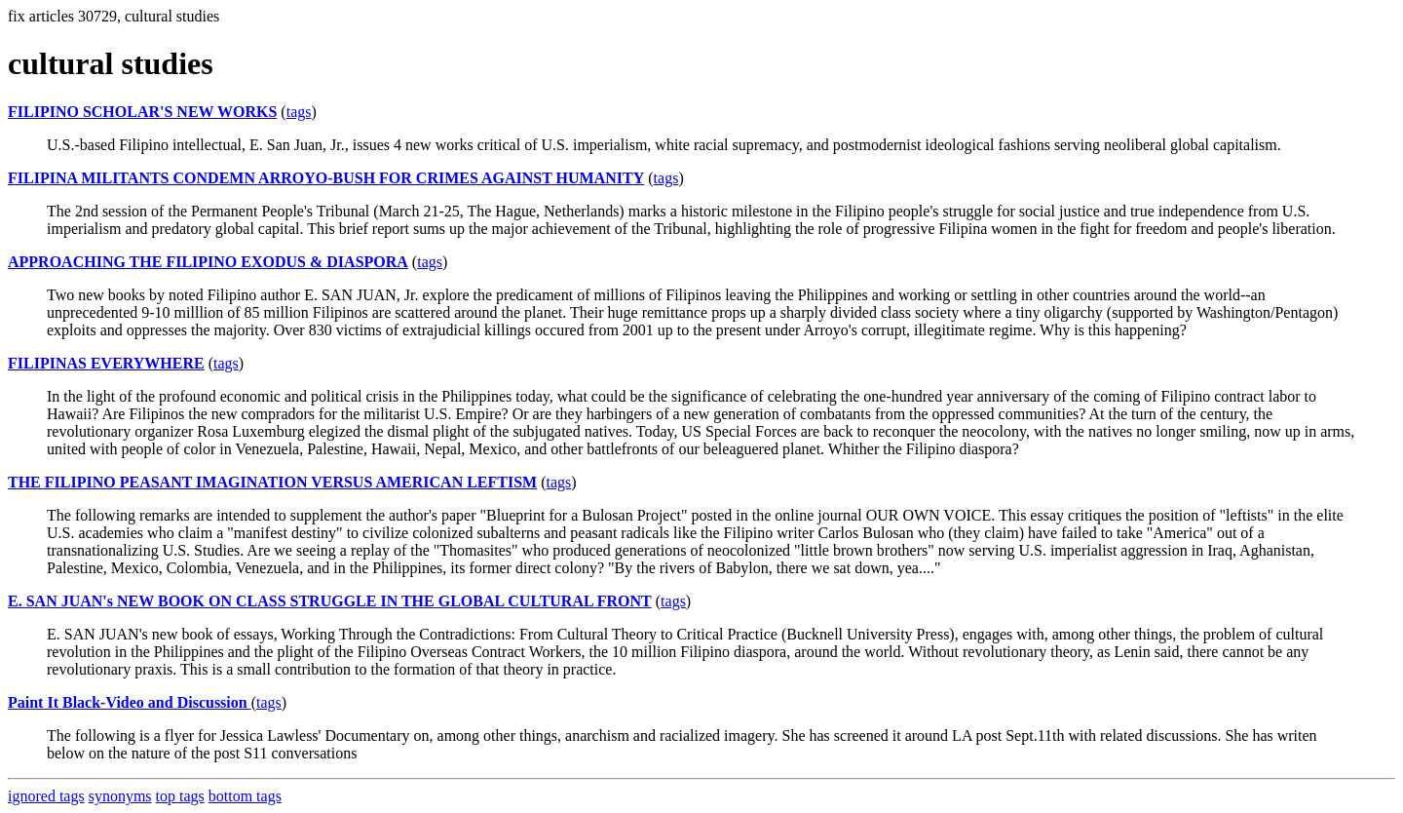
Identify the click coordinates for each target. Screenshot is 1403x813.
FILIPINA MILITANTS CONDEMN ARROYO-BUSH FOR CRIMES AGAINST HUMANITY (326, 178)
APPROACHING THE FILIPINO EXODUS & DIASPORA (208, 261)
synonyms (120, 796)
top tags (180, 796)
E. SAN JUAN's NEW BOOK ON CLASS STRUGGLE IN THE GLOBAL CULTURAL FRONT (330, 601)
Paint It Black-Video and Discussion (129, 702)
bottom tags (245, 796)
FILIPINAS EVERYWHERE (106, 363)
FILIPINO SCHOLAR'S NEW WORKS (142, 111)
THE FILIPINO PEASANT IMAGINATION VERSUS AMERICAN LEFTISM (272, 482)
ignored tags (46, 796)
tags (299, 111)
